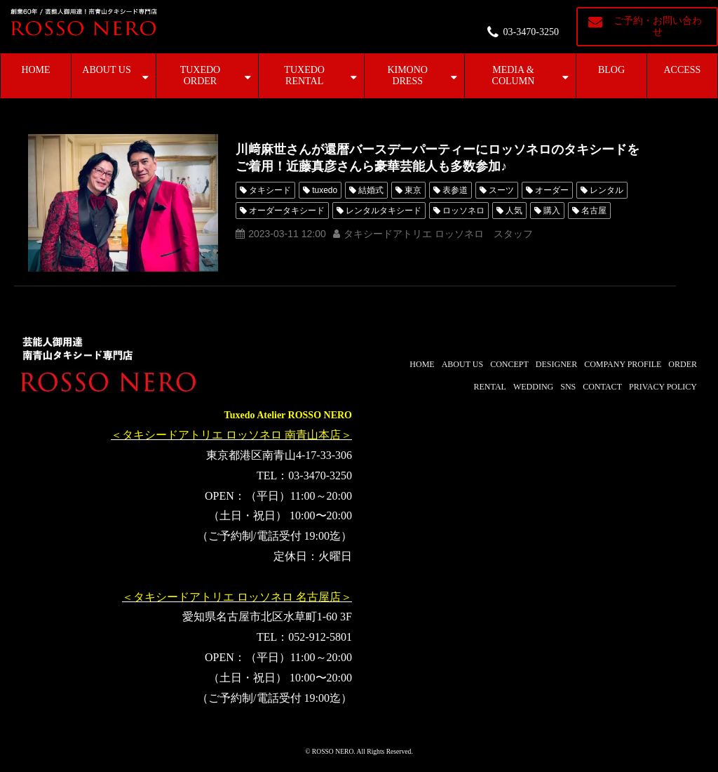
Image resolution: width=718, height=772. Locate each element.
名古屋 (594, 210)
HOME (35, 70)
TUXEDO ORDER (200, 75)
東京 (413, 190)
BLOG (611, 70)
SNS (568, 386)
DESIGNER (556, 364)
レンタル (606, 190)
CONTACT (602, 386)
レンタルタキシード (383, 210)
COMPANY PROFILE (622, 364)
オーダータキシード (287, 210)
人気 (514, 210)
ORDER (682, 364)
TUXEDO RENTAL (304, 75)
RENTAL (490, 386)
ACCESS (682, 70)
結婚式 (371, 190)
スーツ (501, 190)
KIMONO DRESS (407, 75)
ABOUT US (106, 70)
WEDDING (533, 386)
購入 (551, 210)
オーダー (552, 190)
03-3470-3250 (531, 32)
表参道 (455, 190)
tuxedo (324, 190)
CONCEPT (509, 364)
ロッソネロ (463, 210)
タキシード (270, 190)
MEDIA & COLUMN (513, 75)
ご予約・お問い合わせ (658, 26)
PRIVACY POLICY (663, 386)
